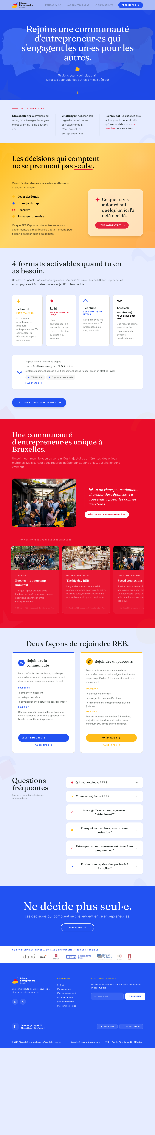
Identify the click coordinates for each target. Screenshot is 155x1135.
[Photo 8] (49, 524)
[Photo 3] (38, 524)
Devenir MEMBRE (34, 738)
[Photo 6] (45, 524)
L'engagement (53, 5)
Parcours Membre (65, 1001)
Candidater (110, 738)
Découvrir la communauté (106, 515)
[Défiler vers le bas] (77, 93)
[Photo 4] (41, 524)
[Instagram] (23, 1002)
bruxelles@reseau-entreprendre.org (85, 1042)
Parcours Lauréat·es (66, 1005)
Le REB (60, 984)
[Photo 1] (34, 524)
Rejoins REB (77, 927)
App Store (107, 1026)
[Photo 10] (53, 524)
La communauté (104, 5)
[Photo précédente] (17, 503)
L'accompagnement (78, 5)
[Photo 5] (43, 524)
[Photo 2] (36, 524)
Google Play (131, 1026)
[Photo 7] (47, 524)
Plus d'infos (33, 386)
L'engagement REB (111, 225)
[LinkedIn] (15, 1002)
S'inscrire (135, 996)
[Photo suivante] (71, 503)
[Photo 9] (51, 524)
